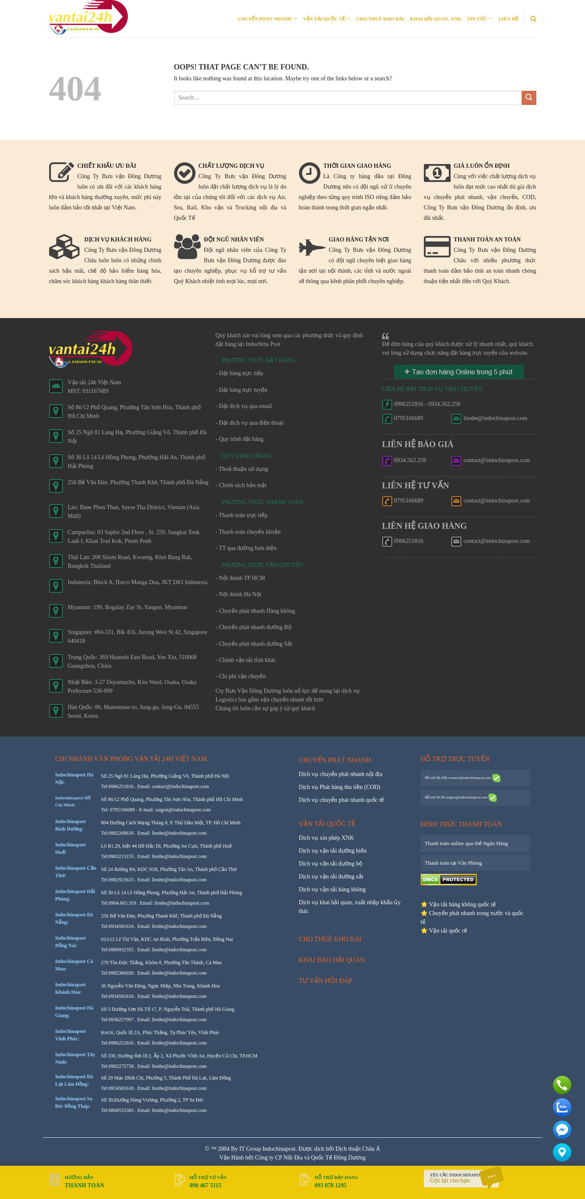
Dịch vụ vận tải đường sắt (331, 876)
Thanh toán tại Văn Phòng (453, 863)
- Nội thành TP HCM (240, 578)
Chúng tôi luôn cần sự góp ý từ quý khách (266, 708)
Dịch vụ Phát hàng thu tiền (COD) (340, 787)
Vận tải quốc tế (327, 18)
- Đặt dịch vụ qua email (244, 406)
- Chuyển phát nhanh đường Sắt (254, 644)
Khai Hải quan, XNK (435, 18)
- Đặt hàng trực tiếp (239, 373)
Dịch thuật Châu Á (358, 1149)
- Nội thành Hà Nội (238, 594)
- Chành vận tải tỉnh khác (246, 660)
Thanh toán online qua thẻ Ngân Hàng (466, 843)
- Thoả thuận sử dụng (242, 469)
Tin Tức (480, 18)
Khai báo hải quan (332, 959)
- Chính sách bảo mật (241, 485)
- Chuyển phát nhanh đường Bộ (253, 627)
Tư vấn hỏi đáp (325, 980)
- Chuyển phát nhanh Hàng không (255, 611)
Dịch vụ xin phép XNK (326, 838)
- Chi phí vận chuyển (241, 676)
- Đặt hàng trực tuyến (242, 390)
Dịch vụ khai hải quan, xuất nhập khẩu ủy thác (350, 906)
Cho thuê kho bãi (380, 18)
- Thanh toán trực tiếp (242, 515)
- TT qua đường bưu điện (246, 548)
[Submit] (529, 98)
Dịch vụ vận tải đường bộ (331, 864)
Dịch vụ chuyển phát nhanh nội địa (341, 774)
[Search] (533, 18)
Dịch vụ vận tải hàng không (332, 889)
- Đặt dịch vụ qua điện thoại (250, 423)
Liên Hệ (508, 18)
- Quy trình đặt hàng (240, 439)
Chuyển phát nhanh (267, 18)
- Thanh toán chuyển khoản (248, 532)
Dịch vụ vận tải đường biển (333, 851)
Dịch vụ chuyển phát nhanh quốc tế (341, 800)
